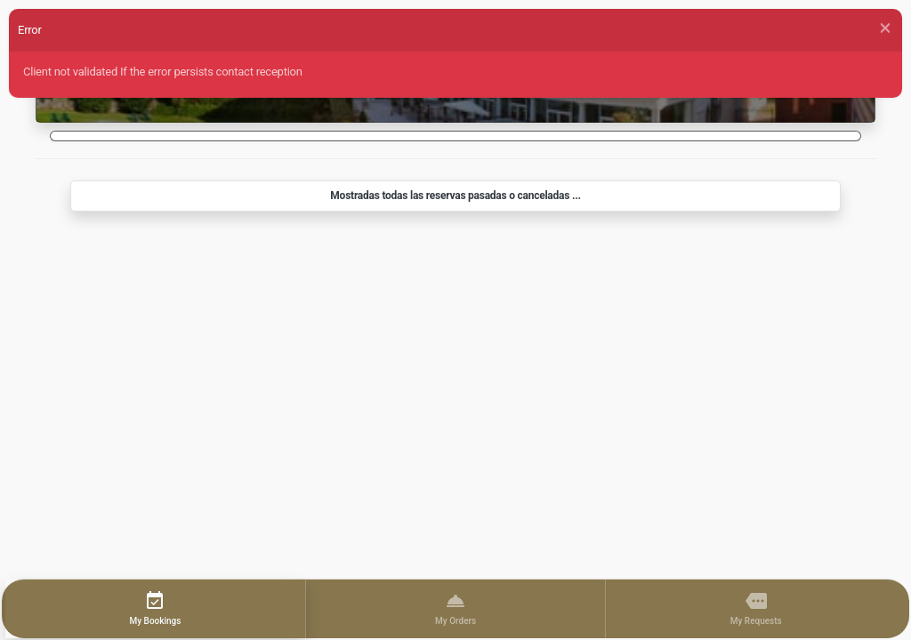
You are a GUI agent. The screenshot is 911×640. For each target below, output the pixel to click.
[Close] (885, 28)
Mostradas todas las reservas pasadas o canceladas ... (455, 195)
